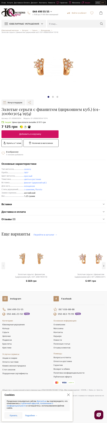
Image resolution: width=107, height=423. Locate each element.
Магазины (74, 2)
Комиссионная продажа (14, 366)
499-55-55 (15, 309)
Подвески (7, 340)
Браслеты (7, 344)
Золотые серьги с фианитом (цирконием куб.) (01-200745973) (31, 275)
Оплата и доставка (63, 361)
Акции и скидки (9, 358)
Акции (85, 2)
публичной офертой (30, 403)
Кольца (5, 328)
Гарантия (58, 365)
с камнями (29, 189)
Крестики (6, 348)
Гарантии (61, 2)
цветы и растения (32, 179)
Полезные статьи (62, 344)
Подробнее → (31, 415)
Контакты (43, 3)
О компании (59, 324)
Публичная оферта (63, 377)
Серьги (5, 332)
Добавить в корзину (30, 134)
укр (97, 2)
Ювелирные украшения (13, 324)
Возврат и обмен (62, 369)
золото (27, 169)
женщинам (29, 186)
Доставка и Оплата (22, 3)
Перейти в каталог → (45, 234)
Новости (51, 3)
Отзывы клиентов (62, 348)
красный (28, 176)
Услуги (10, 3)
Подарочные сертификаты (15, 373)
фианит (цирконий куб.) (35, 182)
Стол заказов (8, 369)
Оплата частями (10, 362)
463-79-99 (66, 314)
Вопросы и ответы (62, 357)
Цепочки (6, 336)
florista (38, 189)
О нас (3, 3)
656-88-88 (66, 309)
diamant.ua (42, 401)
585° (26, 172)
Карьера (58, 336)
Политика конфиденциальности (69, 373)
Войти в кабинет (76, 13)
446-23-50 (15, 314)
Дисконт (34, 3)
